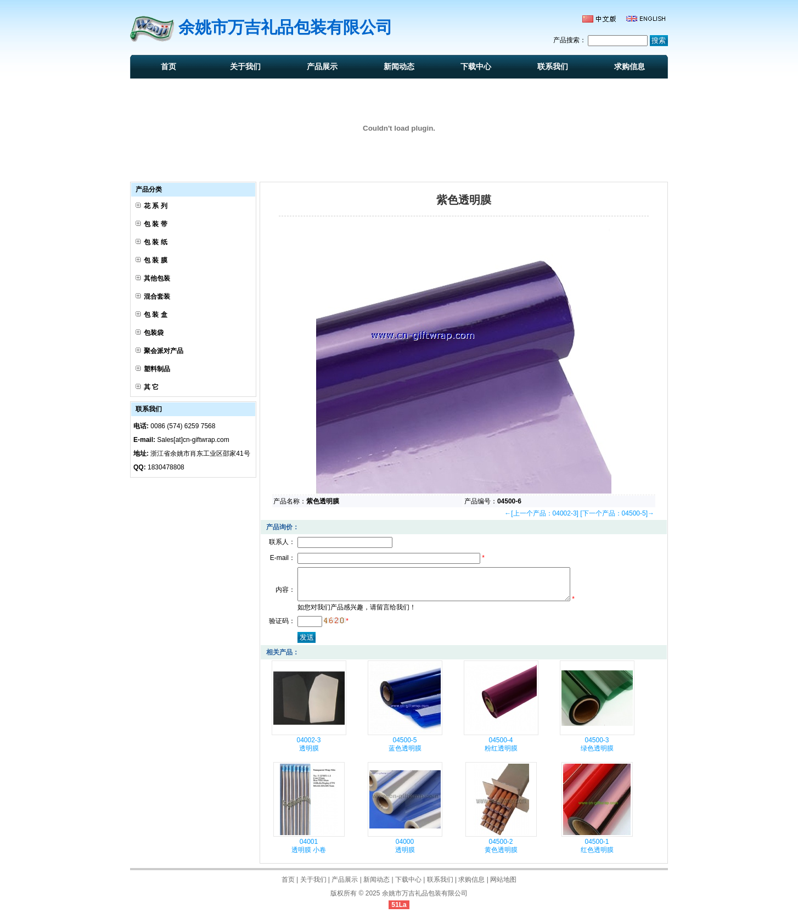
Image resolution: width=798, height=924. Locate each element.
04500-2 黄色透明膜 (501, 852)
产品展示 (322, 66)
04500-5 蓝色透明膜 (405, 751)
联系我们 (552, 66)
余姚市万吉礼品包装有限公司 (425, 900)
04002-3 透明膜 (308, 751)
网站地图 (503, 886)
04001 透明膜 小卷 (308, 852)
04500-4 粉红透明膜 (501, 751)
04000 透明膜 (405, 852)
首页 (168, 66)
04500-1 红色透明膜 (597, 852)
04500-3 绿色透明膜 (597, 751)
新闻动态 (399, 66)
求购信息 (629, 66)
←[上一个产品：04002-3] (541, 513)
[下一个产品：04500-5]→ (617, 513)
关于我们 (245, 66)
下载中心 (475, 66)
